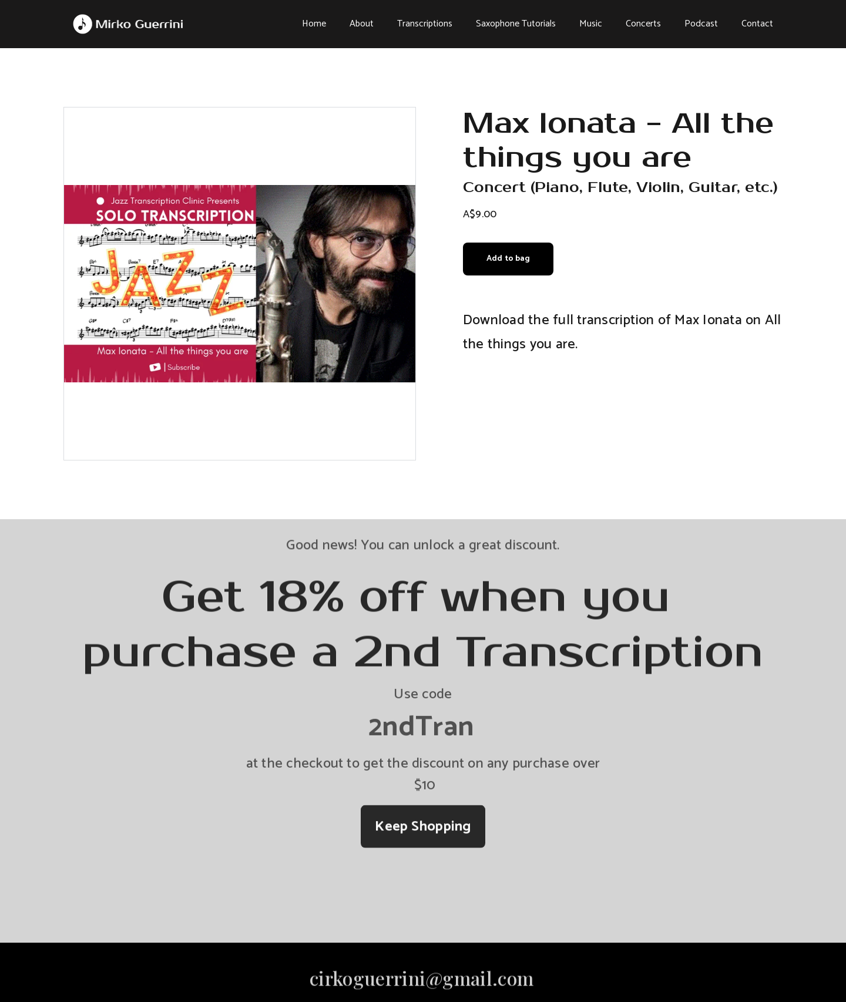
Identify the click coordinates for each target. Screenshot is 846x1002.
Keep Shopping (423, 829)
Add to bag (508, 258)
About (362, 24)
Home (314, 24)
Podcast (701, 24)
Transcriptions (424, 24)
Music (590, 24)
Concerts (643, 24)
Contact (757, 24)
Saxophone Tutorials (516, 24)
